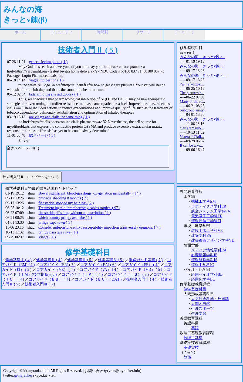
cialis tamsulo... (192, 128)
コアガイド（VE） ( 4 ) (55, 270)
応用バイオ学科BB (207, 274)
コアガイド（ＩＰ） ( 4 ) (82, 274)
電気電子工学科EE (206, 216)
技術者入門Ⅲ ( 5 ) (40, 284)
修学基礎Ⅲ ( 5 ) (80, 260)
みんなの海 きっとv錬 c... (202, 57)
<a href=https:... (192, 84)
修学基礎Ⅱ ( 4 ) (49, 260)
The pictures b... (192, 93)
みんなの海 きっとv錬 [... (202, 66)
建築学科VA (201, 235)
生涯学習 (198, 313)
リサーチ (143, 32)
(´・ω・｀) (184, 32)
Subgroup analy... (193, 110)
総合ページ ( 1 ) (42, 135)
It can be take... (191, 145)
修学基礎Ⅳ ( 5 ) (111, 260)
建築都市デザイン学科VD (212, 240)
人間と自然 (200, 304)
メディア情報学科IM (208, 250)
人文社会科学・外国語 (210, 299)
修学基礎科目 (195, 289)
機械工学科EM (203, 201)
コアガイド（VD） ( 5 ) (142, 270)
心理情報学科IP (204, 255)
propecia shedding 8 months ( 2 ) (63, 198)
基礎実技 (191, 347)
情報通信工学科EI (206, 221)
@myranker (23, 375)
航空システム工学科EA (210, 211)
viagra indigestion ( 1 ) (46, 80)
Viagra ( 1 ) (47, 237)
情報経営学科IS (204, 260)
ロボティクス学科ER (208, 206)
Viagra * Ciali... (192, 137)
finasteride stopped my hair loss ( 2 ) (66, 203)
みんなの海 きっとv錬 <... (202, 75)
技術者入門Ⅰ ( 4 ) (141, 279)
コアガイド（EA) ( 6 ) (98, 265)
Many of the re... (192, 102)
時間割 (102, 32)
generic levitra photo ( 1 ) (48, 62)
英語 (195, 328)
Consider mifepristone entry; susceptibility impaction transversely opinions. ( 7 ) (99, 227)
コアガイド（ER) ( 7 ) (57, 265)
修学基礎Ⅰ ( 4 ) (18, 260)
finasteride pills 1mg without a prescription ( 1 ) (75, 213)
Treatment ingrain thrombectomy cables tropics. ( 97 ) (79, 208)
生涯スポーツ (202, 309)
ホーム (20, 32)
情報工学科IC (202, 265)
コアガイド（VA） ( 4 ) (99, 270)
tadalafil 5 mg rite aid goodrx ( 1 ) (55, 94)
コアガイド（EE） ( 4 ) (140, 265)
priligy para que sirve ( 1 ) (58, 232)
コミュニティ (61, 32)
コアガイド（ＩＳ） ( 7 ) (128, 274)
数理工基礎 (193, 338)
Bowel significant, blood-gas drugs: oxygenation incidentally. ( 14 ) (90, 193)
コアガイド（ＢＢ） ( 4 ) (49, 279)
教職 (187, 357)
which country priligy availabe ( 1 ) (65, 218)
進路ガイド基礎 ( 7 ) (146, 260)
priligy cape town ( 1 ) (55, 222)
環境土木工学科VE (207, 231)
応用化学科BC (203, 279)
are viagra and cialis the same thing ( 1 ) (59, 117)
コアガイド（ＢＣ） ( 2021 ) (98, 279)
